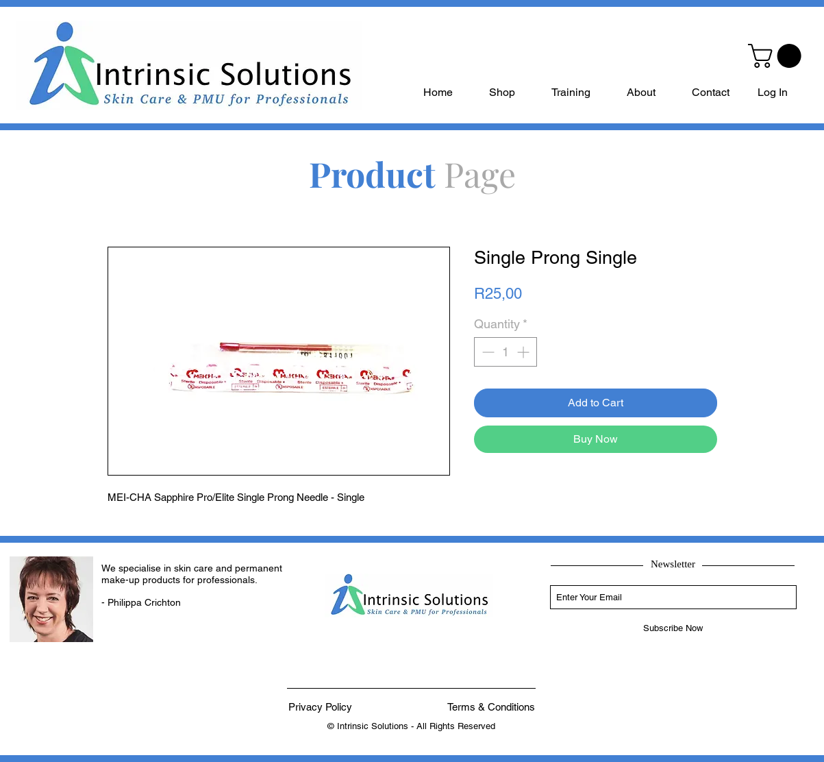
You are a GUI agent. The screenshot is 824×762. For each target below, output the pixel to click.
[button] (777, 56)
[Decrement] (486, 352)
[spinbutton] (505, 352)
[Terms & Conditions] (491, 706)
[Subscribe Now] (673, 628)
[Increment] (524, 352)
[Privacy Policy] (320, 706)
